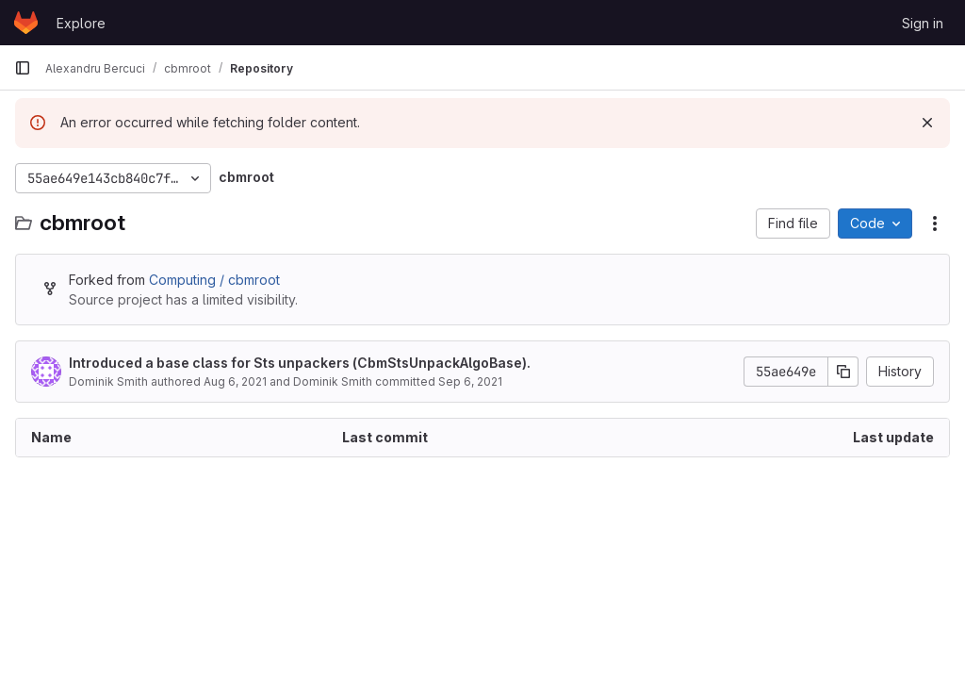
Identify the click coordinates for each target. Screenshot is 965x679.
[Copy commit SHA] (843, 371)
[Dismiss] (927, 122)
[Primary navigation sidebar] (23, 68)
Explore (81, 23)
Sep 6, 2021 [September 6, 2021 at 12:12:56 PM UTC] (470, 381)
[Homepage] (25, 23)
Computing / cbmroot (214, 280)
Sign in (922, 23)
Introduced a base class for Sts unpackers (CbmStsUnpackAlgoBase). (300, 363)
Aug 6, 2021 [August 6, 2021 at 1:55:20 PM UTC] (235, 381)
